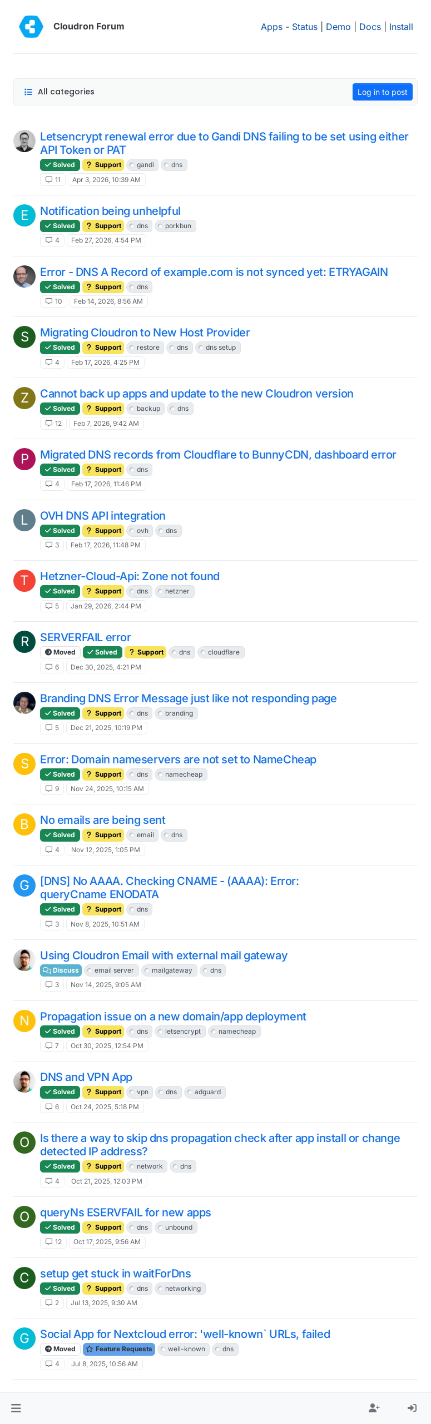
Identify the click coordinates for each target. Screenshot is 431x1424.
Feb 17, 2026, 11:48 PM (106, 545)
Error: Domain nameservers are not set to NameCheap (178, 759)
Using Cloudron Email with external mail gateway (164, 955)
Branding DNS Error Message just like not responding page (188, 698)
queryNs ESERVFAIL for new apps (125, 1212)
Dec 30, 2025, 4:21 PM (106, 667)
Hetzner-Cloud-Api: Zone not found (130, 576)
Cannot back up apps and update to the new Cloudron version (197, 393)
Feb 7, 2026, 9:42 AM (106, 423)
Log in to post (383, 92)
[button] (15, 1408)
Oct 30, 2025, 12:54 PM (107, 1045)
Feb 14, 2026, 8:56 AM (108, 301)
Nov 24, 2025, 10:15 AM (107, 788)
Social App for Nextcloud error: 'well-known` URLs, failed (185, 1334)
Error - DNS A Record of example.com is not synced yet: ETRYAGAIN (214, 272)
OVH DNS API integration (103, 515)
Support (103, 164)
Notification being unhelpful (110, 211)
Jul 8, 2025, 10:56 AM (104, 1364)
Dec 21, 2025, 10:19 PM (106, 727)
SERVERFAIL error (85, 637)
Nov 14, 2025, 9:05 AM (106, 984)
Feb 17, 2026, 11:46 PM (106, 484)
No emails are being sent (102, 820)
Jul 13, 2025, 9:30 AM (104, 1303)
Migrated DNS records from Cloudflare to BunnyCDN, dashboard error (218, 454)
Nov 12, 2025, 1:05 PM (105, 850)
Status (305, 26)
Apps (272, 26)
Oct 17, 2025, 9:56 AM (107, 1241)
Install (401, 26)
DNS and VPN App (86, 1077)
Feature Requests (119, 1349)
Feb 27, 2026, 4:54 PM (106, 240)
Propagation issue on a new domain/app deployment (173, 1016)
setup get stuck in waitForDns (115, 1273)
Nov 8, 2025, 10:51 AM (105, 924)
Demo (338, 26)
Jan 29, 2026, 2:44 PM (106, 606)
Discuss (61, 970)
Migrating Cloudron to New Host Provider (145, 332)
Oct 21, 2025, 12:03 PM (106, 1181)
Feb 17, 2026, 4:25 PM (105, 362)
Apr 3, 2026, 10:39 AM (106, 179)
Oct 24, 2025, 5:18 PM (105, 1107)
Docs (370, 26)
